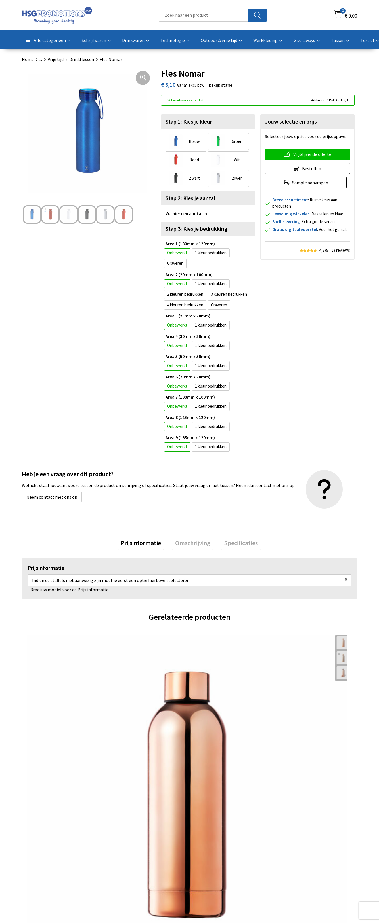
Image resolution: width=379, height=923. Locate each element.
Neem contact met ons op (51, 497)
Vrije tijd (56, 59)
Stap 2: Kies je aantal (190, 198)
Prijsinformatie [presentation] (146, 544)
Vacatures (205, 861)
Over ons (122, 835)
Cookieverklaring (296, 843)
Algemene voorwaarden (303, 835)
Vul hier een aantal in (186, 213)
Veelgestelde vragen (133, 843)
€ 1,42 (124, 730)
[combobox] (204, 15)
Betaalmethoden (213, 843)
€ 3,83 (40, 730)
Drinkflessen (81, 59)
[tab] (146, 544)
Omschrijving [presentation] (192, 544)
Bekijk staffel (221, 85)
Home (28, 59)
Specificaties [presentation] (235, 544)
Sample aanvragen (312, 182)
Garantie (204, 852)
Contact (204, 835)
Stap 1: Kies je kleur (189, 121)
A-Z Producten (128, 852)
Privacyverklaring (296, 852)
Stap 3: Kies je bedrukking (196, 228)
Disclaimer (290, 861)
